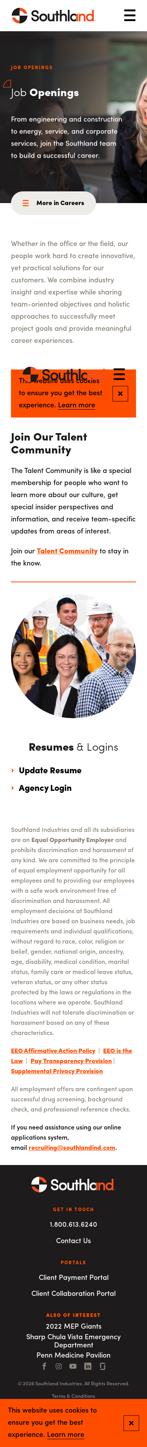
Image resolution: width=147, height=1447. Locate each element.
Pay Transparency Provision (71, 1061)
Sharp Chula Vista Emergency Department (73, 1341)
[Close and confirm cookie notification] (131, 1423)
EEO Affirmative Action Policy (53, 1051)
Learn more (65, 1435)
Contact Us (73, 1241)
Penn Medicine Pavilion (73, 1356)
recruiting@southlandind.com (72, 1148)
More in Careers (60, 203)
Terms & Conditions (73, 1396)
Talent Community (67, 551)
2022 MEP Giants (74, 1327)
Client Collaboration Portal (73, 1294)
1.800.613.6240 (73, 1225)
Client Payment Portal (74, 1278)
